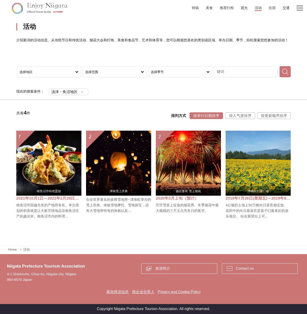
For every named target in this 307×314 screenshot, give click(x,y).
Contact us (245, 268)
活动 (26, 249)
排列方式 (178, 116)
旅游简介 (162, 268)
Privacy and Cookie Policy (179, 292)
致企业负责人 (143, 292)
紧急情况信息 (117, 292)
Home (12, 249)
